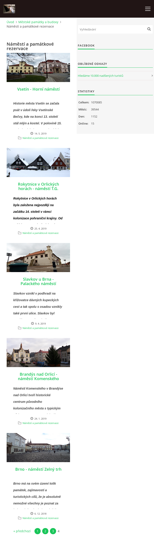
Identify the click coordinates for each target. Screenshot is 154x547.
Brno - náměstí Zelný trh (38, 469)
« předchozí (22, 531)
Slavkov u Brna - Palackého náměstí (38, 281)
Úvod (10, 22)
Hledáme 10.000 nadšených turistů (100, 76)
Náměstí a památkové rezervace (41, 138)
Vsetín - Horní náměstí (38, 89)
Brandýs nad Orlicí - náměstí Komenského (38, 376)
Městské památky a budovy (38, 22)
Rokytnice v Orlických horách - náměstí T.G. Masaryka (38, 188)
